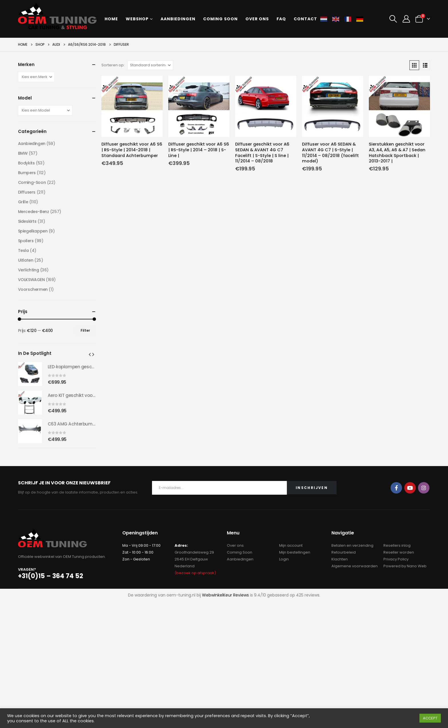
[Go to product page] (132, 106)
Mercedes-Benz (33, 211)
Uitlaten (25, 260)
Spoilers (26, 241)
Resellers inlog (397, 545)
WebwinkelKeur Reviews (225, 595)
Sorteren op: (113, 65)
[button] (393, 19)
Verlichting (28, 270)
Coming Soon (239, 552)
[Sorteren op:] (150, 65)
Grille (23, 202)
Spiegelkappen (33, 231)
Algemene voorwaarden (354, 566)
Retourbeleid (343, 552)
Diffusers (26, 192)
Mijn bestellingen (294, 552)
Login (284, 559)
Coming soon (220, 19)
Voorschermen (33, 289)
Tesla (23, 250)
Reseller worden (398, 552)
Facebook (396, 488)
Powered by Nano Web (405, 566)
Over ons (257, 19)
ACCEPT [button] (430, 718)
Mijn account (291, 545)
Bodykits (26, 163)
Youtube (410, 488)
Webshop (137, 19)
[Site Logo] (57, 16)
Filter (85, 330)
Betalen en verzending (352, 545)
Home (111, 19)
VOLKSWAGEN (31, 280)
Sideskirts (27, 221)
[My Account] (406, 19)
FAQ (281, 19)
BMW (23, 153)
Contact (305, 19)
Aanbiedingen (178, 19)
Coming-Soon (32, 182)
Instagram (423, 488)
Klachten (339, 559)
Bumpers (27, 173)
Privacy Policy (396, 559)
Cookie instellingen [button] (396, 718)
